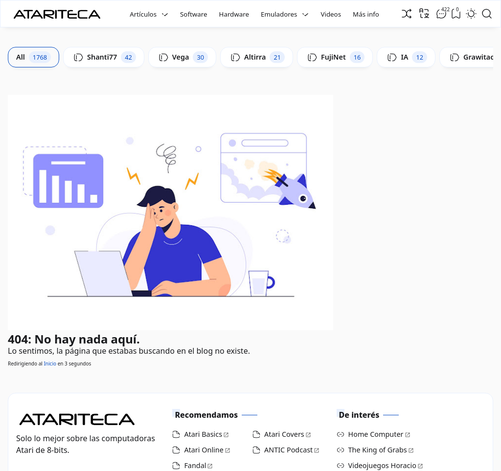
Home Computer (376, 434)
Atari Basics (203, 434)
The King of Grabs (377, 449)
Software (193, 14)
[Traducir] (424, 13)
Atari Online (203, 449)
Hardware (234, 14)
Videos (330, 14)
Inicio (50, 363)
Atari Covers (284, 434)
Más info (366, 14)
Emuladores (279, 14)
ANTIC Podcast (288, 449)
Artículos (143, 14)
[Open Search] (487, 14)
